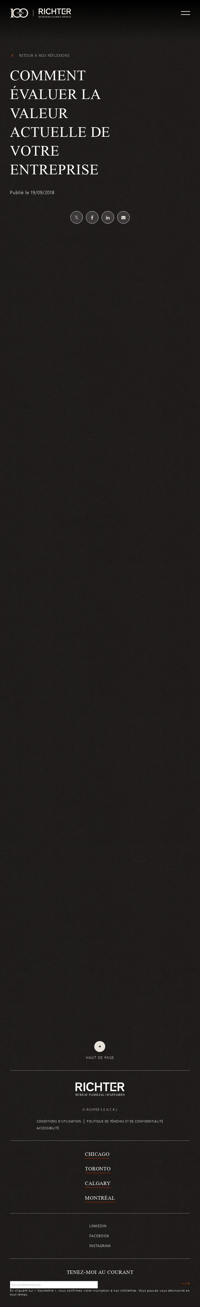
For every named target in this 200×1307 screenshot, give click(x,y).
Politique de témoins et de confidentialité (125, 1121)
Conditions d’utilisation (59, 1121)
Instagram (99, 1245)
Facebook (99, 1235)
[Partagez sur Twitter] (76, 217)
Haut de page (100, 1057)
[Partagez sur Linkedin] (108, 217)
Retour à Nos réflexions (44, 55)
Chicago (97, 1154)
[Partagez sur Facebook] (92, 217)
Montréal (100, 1198)
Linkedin (97, 1225)
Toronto (98, 1168)
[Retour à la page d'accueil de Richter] (100, 1089)
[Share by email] (123, 217)
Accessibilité (48, 1128)
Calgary (98, 1183)
